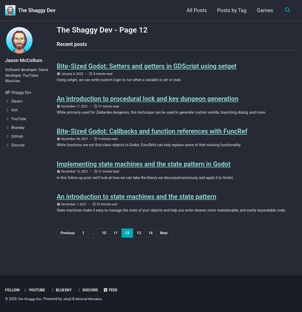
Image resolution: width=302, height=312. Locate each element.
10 (104, 244)
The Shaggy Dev (36, 10)
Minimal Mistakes (91, 299)
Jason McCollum (24, 60)
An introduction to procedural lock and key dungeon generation (147, 100)
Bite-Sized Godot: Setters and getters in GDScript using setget (146, 67)
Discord (90, 290)
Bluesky (63, 290)
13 (139, 244)
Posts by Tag (230, 10)
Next (163, 244)
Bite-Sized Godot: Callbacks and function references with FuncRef (152, 134)
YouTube (35, 290)
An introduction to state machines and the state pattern (136, 201)
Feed (113, 290)
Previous (68, 244)
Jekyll (68, 299)
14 (150, 244)
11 (116, 244)
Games (264, 10)
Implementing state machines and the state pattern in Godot (144, 167)
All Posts (195, 10)
